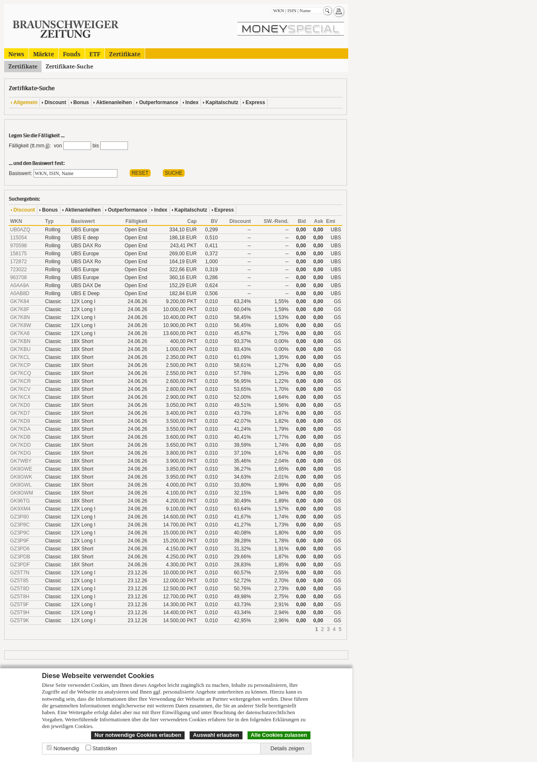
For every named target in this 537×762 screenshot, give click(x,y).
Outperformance (158, 102)
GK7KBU (20, 349)
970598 (18, 246)
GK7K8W (20, 325)
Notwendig (66, 748)
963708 (18, 277)
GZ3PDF (20, 565)
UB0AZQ (20, 230)
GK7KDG (20, 453)
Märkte (43, 53)
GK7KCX (20, 397)
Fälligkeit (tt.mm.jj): (30, 146)
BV (214, 221)
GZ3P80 (19, 517)
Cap (192, 221)
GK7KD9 (20, 421)
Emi (330, 221)
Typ (49, 221)
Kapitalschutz (222, 102)
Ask (318, 221)
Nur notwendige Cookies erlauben (137, 735)
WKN (16, 221)
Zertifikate (125, 53)
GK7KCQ (20, 373)
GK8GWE (21, 469)
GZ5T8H (19, 597)
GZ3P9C (20, 533)
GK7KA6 (20, 333)
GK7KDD (20, 445)
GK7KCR (20, 381)
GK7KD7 (20, 413)
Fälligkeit (136, 221)
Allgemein (25, 102)
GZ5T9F (19, 605)
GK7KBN (20, 341)
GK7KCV (20, 389)
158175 (18, 254)
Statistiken (104, 748)
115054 (18, 238)
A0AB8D (19, 293)
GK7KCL (20, 357)
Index (191, 102)
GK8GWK (21, 477)
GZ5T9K (19, 620)
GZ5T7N (19, 573)
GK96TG (20, 501)
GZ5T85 (19, 581)
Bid (302, 221)
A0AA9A (19, 285)
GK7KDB (20, 437)
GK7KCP (20, 365)
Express (255, 102)
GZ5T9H (19, 612)
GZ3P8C (20, 525)
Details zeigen (287, 748)
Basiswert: (20, 173)
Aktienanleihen (114, 102)
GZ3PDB (20, 557)
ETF (94, 53)
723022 (18, 269)
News (16, 53)
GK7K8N (20, 317)
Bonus (81, 102)
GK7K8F (19, 309)
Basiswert (83, 221)
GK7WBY (20, 461)
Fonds (72, 53)
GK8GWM (21, 493)
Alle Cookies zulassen (279, 735)
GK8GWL (20, 485)
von (56, 146)
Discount (55, 102)
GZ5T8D (19, 589)
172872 (18, 261)
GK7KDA (20, 429)
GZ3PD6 (20, 549)
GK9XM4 (20, 509)
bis (95, 146)
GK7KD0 (20, 405)
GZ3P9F (19, 541)
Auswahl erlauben (216, 735)
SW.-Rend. (276, 221)
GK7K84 (19, 301)
